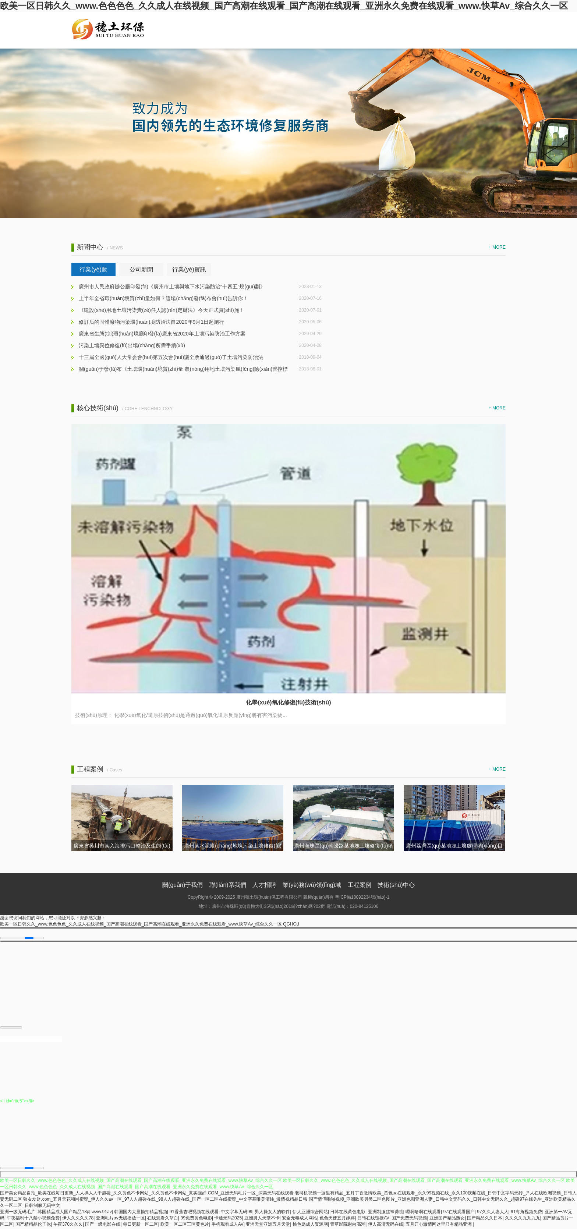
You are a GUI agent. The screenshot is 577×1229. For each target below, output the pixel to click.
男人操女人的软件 (272, 1213)
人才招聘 (264, 885)
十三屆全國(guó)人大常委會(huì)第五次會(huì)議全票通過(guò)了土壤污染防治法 (171, 357)
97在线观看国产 (458, 1213)
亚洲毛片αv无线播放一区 (120, 1219)
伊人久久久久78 (77, 1219)
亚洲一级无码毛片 (17, 1213)
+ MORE (497, 247)
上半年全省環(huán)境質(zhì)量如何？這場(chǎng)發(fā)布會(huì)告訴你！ (163, 298)
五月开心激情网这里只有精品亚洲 (439, 1225)
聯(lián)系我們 (227, 885)
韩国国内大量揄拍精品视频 (140, 1213)
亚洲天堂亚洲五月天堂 (268, 1225)
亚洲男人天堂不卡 (262, 1219)
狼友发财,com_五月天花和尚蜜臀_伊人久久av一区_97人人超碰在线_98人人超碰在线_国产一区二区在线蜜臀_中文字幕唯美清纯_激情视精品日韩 (165, 1200)
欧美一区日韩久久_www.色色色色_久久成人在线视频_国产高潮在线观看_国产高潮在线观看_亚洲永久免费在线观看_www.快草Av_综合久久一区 (284, 6)
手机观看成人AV (228, 1225)
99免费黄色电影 (196, 1219)
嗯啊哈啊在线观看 (423, 1213)
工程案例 (359, 885)
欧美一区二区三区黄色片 (184, 1225)
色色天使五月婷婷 (337, 1219)
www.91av (102, 1213)
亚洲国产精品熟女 (447, 1219)
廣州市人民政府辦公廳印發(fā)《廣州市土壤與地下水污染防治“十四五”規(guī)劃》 (172, 287)
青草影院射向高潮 (347, 1225)
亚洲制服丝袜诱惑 (385, 1213)
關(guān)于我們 (182, 885)
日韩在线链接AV (373, 1219)
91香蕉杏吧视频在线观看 (194, 1213)
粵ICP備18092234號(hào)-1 (362, 897)
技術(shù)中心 (396, 885)
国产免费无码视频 (409, 1219)
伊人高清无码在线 (385, 1225)
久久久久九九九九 (522, 1219)
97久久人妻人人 (492, 1213)
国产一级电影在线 (102, 1225)
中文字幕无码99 (236, 1213)
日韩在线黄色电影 (347, 1213)
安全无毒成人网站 (299, 1219)
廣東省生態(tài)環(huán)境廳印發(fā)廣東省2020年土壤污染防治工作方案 (162, 334)
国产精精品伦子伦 (33, 1225)
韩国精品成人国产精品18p (63, 1213)
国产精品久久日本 (484, 1219)
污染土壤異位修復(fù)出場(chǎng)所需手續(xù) (132, 345)
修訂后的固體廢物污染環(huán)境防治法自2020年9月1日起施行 (151, 322)
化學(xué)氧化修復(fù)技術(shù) (288, 702)
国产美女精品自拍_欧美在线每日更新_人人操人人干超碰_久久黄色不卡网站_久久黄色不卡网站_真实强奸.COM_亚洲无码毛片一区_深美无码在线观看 (147, 1194)
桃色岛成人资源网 (310, 1225)
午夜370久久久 (68, 1225)
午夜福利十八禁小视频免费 (33, 1219)
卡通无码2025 (228, 1219)
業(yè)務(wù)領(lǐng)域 (312, 885)
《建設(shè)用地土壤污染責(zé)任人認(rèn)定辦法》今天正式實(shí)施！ (161, 310)
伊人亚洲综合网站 (310, 1213)
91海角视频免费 (526, 1213)
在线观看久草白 (162, 1219)
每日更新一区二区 (140, 1225)
